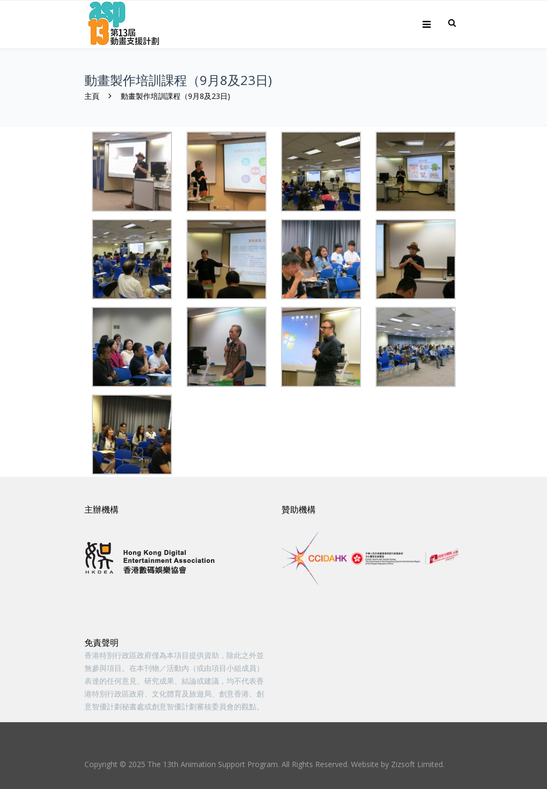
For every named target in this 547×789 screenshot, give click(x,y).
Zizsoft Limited (417, 764)
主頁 (91, 96)
